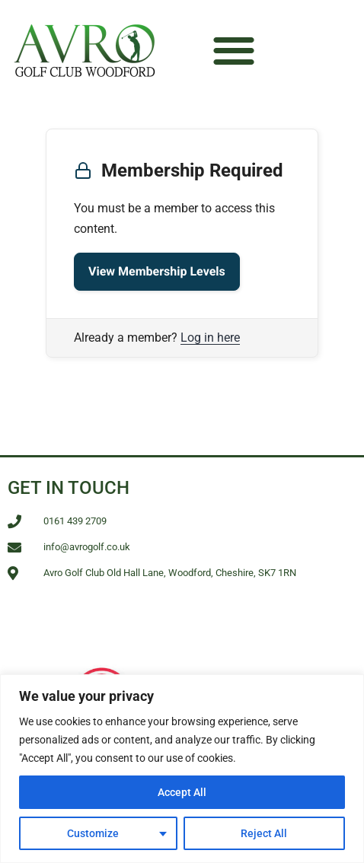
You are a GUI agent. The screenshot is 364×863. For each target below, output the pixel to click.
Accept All (182, 792)
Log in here (210, 337)
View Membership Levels (156, 271)
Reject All (264, 833)
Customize (93, 833)
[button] (233, 50)
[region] (182, 768)
